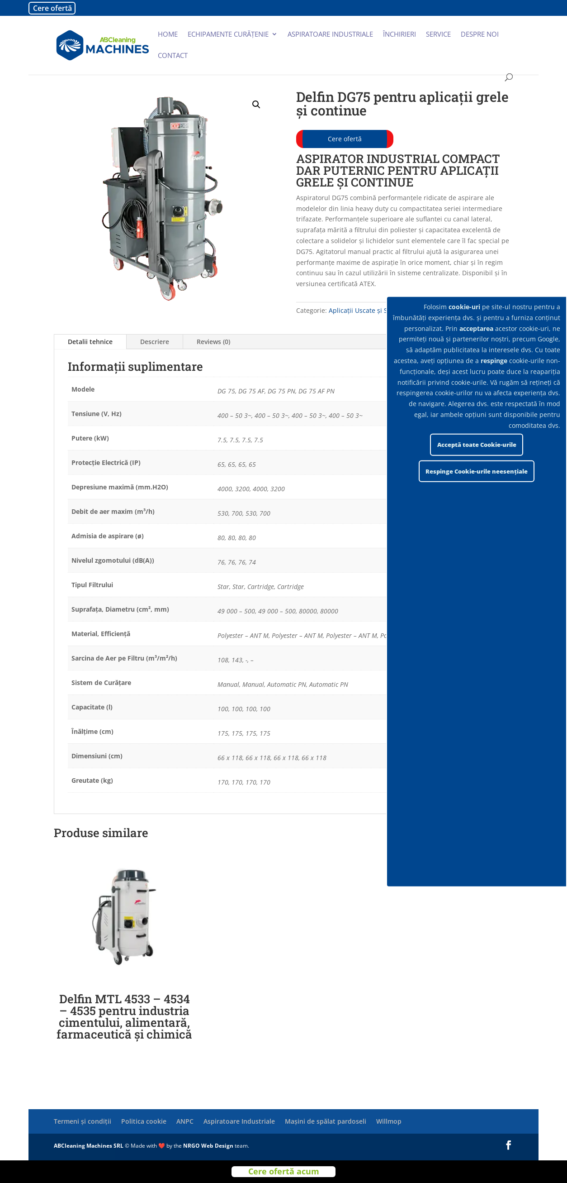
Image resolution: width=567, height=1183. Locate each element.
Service (438, 34)
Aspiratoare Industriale (239, 1121)
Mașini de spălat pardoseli (325, 1121)
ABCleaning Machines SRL (89, 1145)
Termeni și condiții (82, 1121)
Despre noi (480, 34)
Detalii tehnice (90, 341)
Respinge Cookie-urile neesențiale (476, 471)
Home (168, 34)
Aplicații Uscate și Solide (365, 310)
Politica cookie (143, 1121)
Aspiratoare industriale (330, 34)
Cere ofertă (52, 8)
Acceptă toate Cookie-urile (476, 445)
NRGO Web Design (208, 1145)
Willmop (389, 1121)
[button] (256, 104)
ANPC (185, 1121)
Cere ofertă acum (283, 1171)
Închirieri (399, 34)
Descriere (154, 341)
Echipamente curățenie (228, 34)
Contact (173, 56)
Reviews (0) (213, 341)
